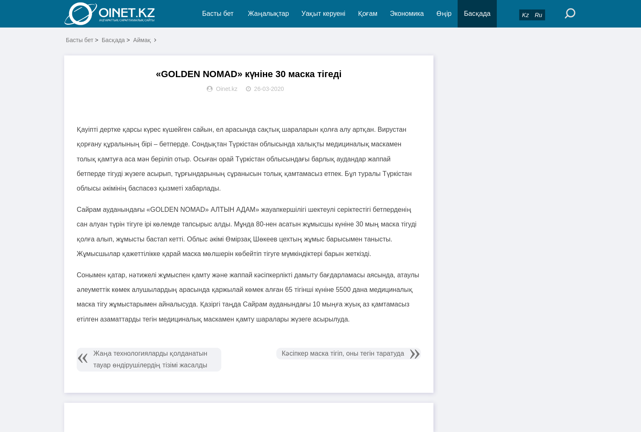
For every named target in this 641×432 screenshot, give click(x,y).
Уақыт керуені (323, 13)
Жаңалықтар (268, 13)
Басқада (477, 13)
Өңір (443, 13)
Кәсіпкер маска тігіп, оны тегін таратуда (343, 353)
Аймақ (142, 40)
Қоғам (368, 13)
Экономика (407, 13)
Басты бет (217, 13)
